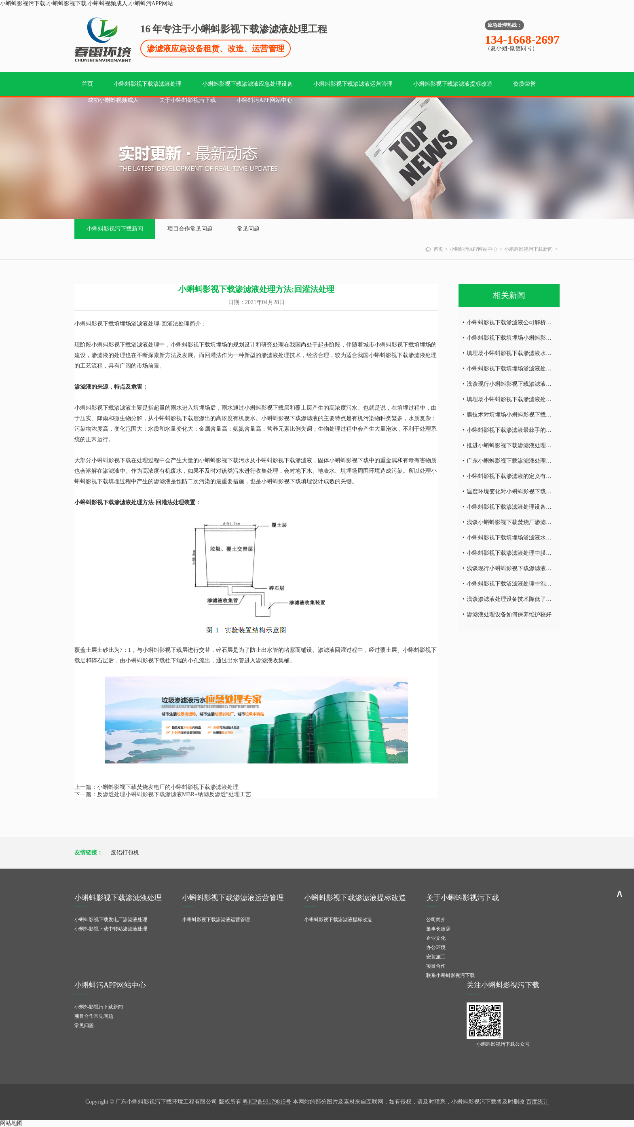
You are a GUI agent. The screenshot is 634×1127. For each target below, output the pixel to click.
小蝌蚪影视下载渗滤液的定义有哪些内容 (517, 476)
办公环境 (436, 947)
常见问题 (248, 229)
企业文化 (436, 938)
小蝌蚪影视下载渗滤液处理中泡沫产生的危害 (523, 584)
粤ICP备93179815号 (267, 1102)
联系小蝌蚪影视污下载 (450, 975)
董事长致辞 (438, 929)
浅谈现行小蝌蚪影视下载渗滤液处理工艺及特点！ (529, 384)
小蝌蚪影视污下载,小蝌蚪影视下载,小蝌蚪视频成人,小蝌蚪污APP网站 (86, 3)
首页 (87, 84)
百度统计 (537, 1102)
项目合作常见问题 (190, 229)
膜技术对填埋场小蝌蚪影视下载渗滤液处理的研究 (529, 415)
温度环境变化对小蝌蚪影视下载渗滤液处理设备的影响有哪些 (543, 491)
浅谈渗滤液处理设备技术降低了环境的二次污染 (526, 599)
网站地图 (11, 1123)
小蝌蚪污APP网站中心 (264, 100)
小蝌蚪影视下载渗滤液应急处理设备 (247, 84)
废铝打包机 (125, 853)
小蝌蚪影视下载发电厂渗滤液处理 (110, 919)
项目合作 (436, 966)
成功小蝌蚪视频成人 (113, 100)
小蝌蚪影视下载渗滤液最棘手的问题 (512, 430)
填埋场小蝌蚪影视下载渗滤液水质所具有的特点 (526, 353)
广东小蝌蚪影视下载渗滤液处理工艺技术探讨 (523, 461)
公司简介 (436, 919)
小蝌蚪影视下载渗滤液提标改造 (452, 84)
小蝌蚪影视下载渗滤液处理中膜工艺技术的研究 (526, 553)
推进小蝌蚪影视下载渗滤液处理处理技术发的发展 (529, 445)
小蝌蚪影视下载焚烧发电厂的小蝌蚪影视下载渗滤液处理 (168, 787)
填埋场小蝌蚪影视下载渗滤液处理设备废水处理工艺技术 (537, 399)
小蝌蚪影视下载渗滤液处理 (148, 84)
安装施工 (436, 957)
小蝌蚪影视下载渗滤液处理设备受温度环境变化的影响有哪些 (543, 507)
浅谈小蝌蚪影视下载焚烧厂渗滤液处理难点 (520, 522)
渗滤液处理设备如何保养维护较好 (509, 614)
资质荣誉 (524, 84)
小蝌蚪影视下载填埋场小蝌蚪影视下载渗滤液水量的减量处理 (543, 338)
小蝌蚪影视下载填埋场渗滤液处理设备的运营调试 (529, 369)
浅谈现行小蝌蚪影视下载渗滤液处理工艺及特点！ (529, 568)
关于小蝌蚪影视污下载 (187, 100)
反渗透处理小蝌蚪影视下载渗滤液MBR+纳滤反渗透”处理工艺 (174, 794)
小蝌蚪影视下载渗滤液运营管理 (353, 84)
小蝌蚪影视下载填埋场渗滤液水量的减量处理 (523, 538)
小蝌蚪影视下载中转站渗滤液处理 (110, 929)
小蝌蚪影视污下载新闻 (115, 229)
